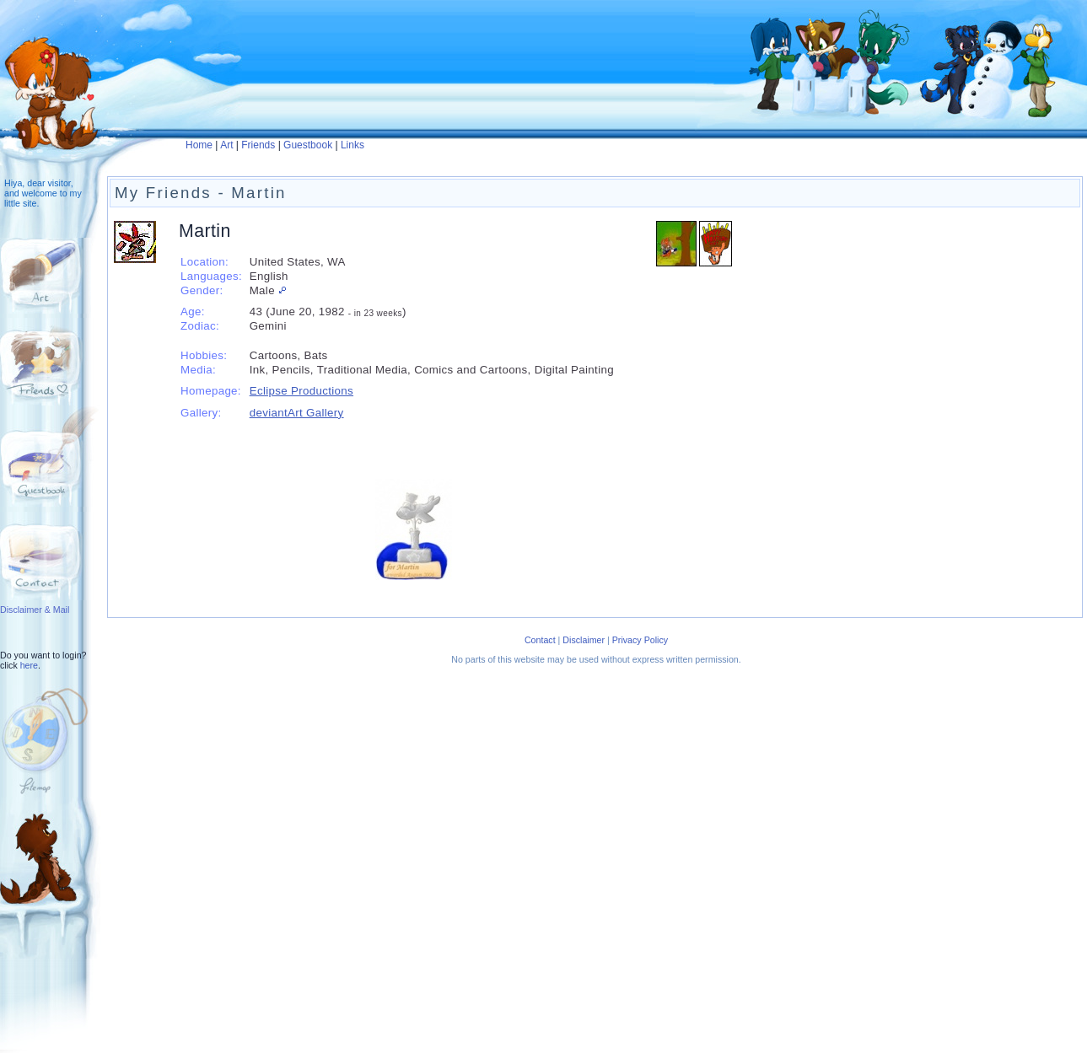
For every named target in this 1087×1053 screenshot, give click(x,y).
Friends (258, 145)
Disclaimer (583, 640)
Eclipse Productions (301, 390)
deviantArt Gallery (297, 412)
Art (226, 145)
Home (199, 145)
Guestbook (307, 145)
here (29, 665)
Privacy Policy (640, 640)
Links (352, 145)
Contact (540, 640)
